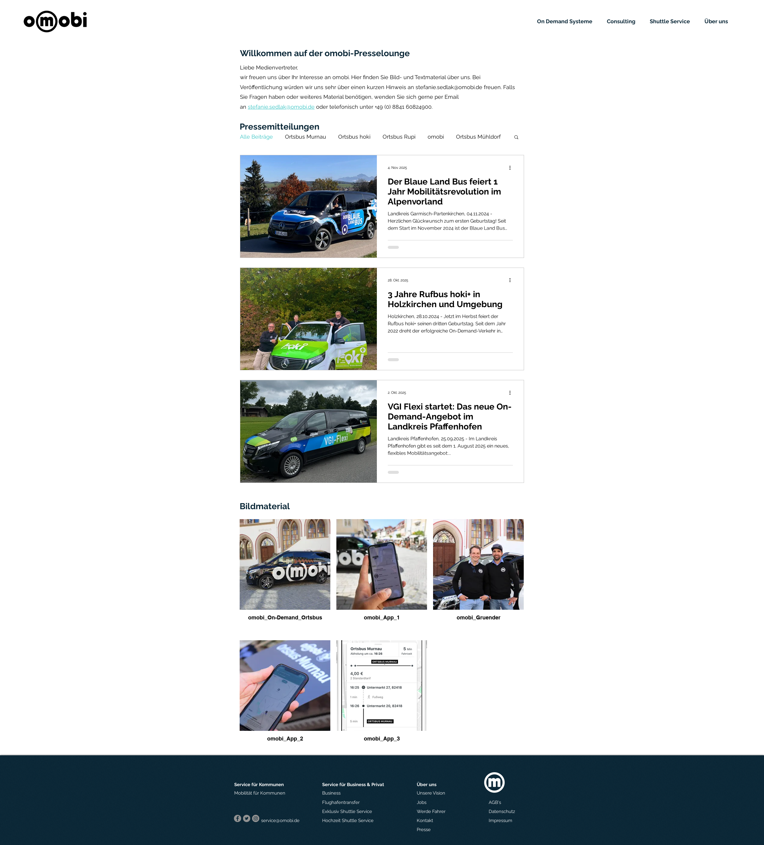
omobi (436, 136)
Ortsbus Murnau (305, 136)
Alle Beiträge (256, 136)
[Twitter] (246, 818)
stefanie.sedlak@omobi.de (449, 87)
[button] (569, 21)
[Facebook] (237, 818)
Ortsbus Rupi (399, 136)
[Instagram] (255, 818)
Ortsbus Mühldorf (478, 136)
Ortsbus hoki (354, 136)
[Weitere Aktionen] (512, 167)
